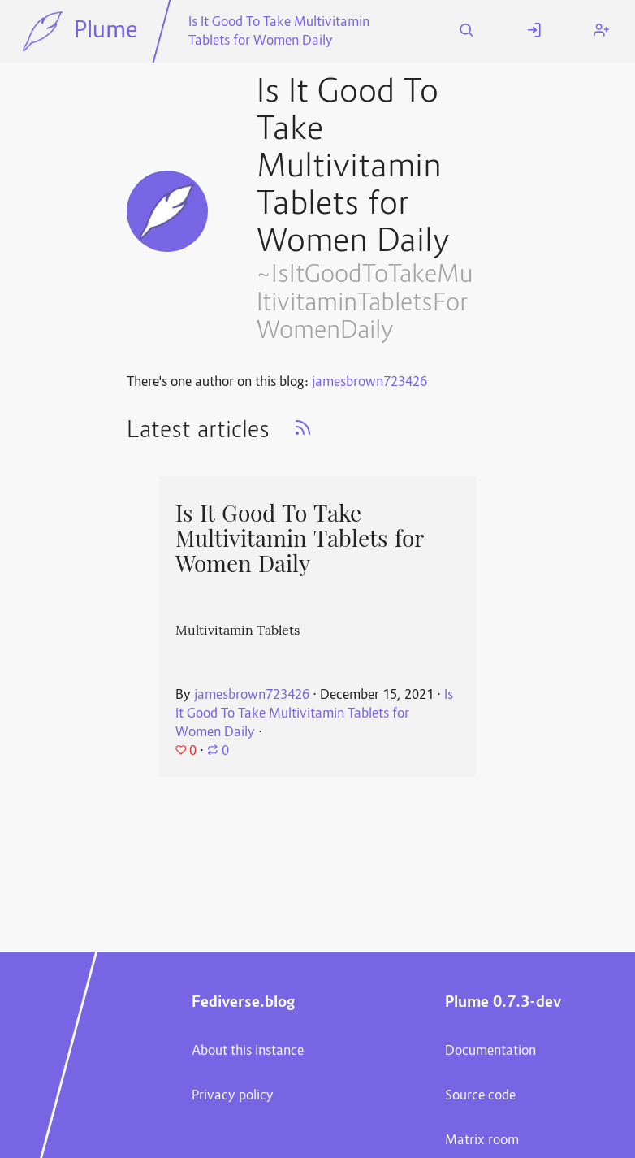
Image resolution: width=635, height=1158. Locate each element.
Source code (480, 1096)
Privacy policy (233, 1096)
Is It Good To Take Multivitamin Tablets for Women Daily (278, 32)
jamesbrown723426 (369, 383)
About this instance (248, 1051)
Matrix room (482, 1141)
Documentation (490, 1051)
